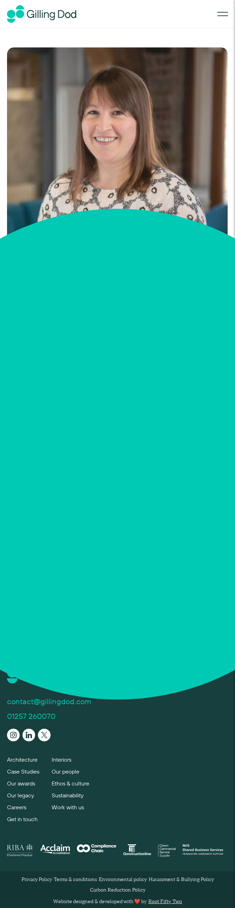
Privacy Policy (36, 879)
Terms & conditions (75, 879)
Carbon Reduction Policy (117, 890)
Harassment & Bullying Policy (181, 879)
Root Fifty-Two (165, 902)
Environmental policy (123, 879)
